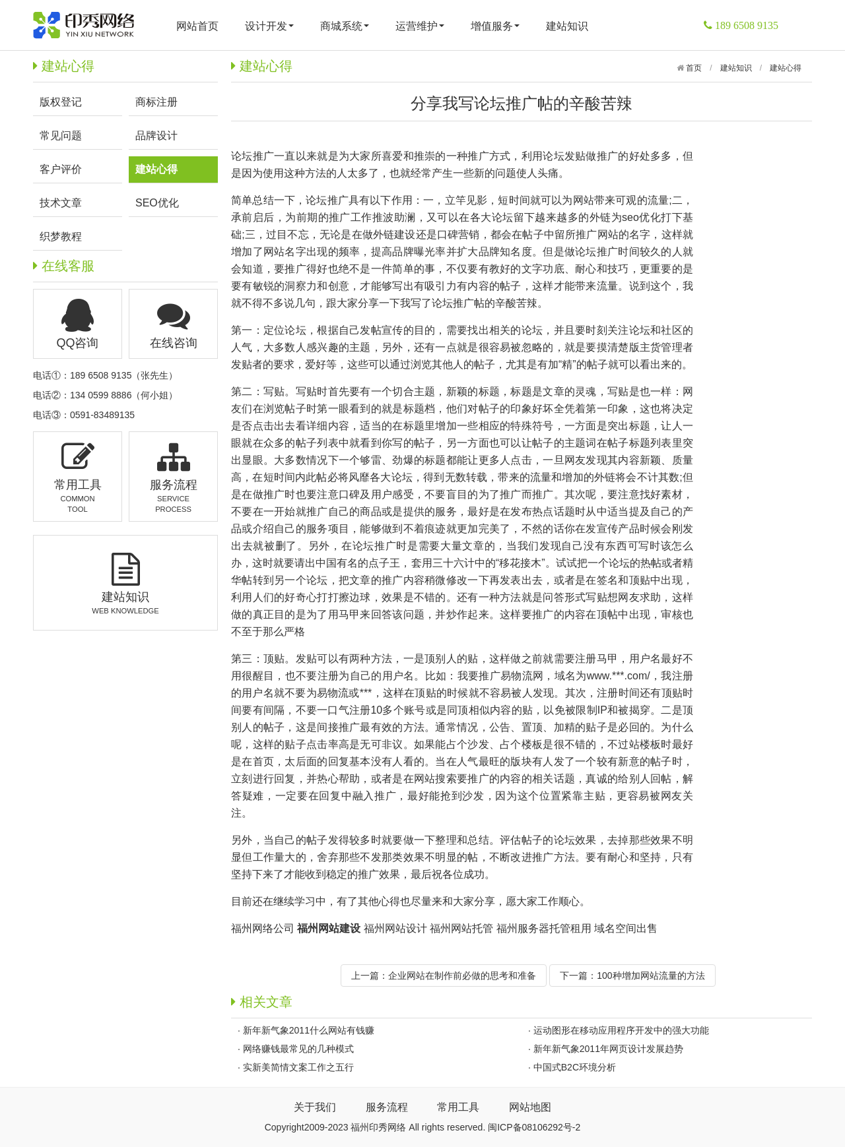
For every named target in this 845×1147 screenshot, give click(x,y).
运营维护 (419, 26)
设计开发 (269, 26)
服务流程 (387, 1107)
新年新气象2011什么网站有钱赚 (308, 1030)
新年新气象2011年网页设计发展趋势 (608, 1048)
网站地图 (530, 1107)
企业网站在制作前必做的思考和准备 (462, 975)
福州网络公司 (262, 928)
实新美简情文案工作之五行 (298, 1067)
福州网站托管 (461, 928)
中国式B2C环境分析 (574, 1067)
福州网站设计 (395, 928)
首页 (693, 68)
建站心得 (785, 68)
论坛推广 (252, 156)
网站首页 (197, 26)
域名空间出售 (626, 928)
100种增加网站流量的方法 (650, 975)
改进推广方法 (542, 857)
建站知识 (567, 26)
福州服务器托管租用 (544, 928)
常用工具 (458, 1107)
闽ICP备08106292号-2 (534, 1127)
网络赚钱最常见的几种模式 (298, 1048)
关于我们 (315, 1107)
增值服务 (495, 26)
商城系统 (344, 26)
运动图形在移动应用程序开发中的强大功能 (621, 1030)
